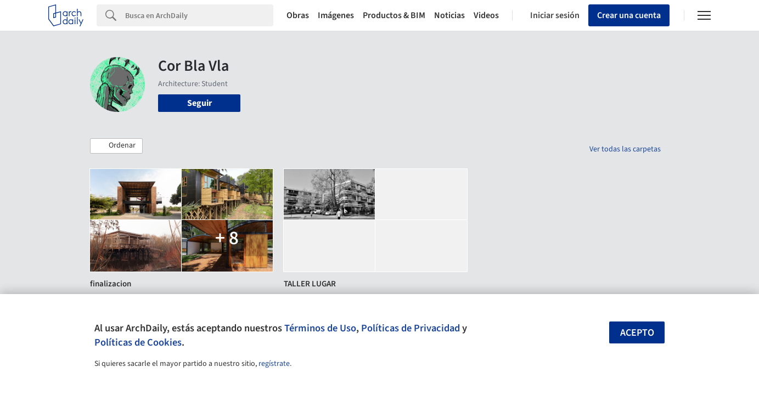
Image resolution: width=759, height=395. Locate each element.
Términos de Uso (320, 328)
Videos (486, 15)
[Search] (199, 15)
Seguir (199, 103)
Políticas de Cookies (138, 342)
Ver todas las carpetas (625, 149)
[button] (116, 146)
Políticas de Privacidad (410, 328)
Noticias (449, 15)
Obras (297, 15)
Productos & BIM (394, 15)
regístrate (274, 363)
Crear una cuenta (629, 15)
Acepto (637, 333)
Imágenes (336, 15)
